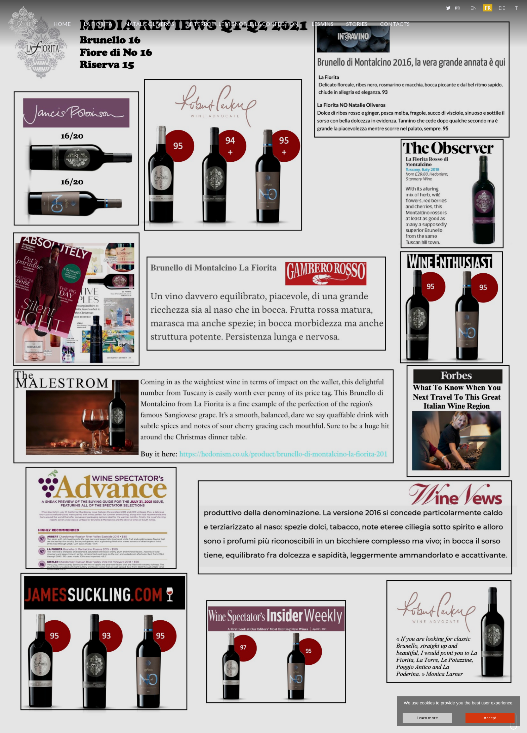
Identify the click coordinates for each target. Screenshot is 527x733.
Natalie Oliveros (149, 24)
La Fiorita (98, 24)
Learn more (427, 717)
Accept (490, 717)
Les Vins (322, 24)
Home (62, 24)
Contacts (395, 24)
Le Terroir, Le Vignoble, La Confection (242, 24)
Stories (356, 24)
